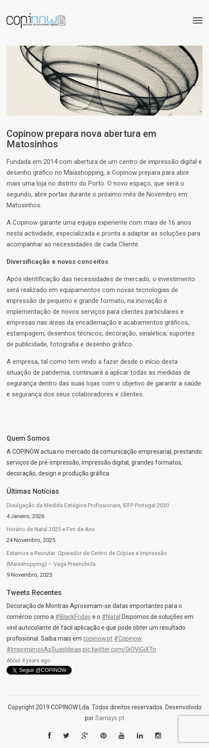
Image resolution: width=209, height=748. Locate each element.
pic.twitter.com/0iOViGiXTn (119, 649)
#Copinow (128, 638)
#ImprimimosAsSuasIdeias (44, 649)
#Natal (111, 616)
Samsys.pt (109, 718)
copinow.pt (98, 638)
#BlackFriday (73, 616)
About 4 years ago (28, 661)
